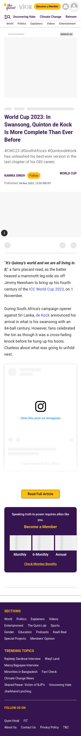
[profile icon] (74, 6)
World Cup (68, 173)
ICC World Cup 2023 (46, 289)
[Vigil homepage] (26, 9)
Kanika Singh (14, 175)
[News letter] (65, 6)
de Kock (43, 315)
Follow (33, 175)
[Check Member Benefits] (40, 564)
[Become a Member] (47, 6)
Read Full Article (40, 494)
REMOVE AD (66, 34)
